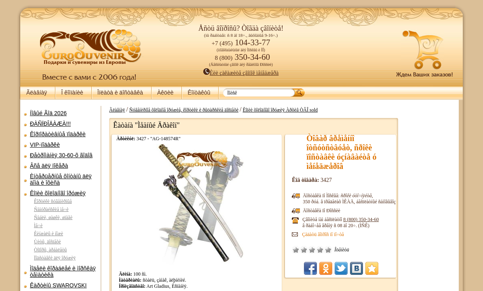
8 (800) (417, 219)
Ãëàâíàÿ (36, 92)
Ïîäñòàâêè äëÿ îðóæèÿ (55, 258)
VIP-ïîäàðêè (45, 144)
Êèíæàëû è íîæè (48, 233)
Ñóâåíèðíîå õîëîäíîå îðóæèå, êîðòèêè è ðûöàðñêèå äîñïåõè (248, 110)
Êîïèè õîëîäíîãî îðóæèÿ (58, 193)
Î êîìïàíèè (72, 92)
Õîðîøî (377, 250)
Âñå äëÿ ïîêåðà (49, 165)
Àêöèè (165, 92)
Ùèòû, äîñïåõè (47, 242)
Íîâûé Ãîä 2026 (48, 113)
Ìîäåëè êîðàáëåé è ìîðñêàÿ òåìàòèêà (63, 271)
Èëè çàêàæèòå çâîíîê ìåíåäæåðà (241, 73)
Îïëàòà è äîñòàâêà (120, 92)
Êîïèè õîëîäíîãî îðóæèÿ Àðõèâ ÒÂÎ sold (344, 110)
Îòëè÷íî (385, 250)
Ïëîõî (360, 250)
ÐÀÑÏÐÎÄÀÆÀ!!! (50, 123)
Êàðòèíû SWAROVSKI (58, 285)
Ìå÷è (38, 225)
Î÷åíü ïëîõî (352, 250)
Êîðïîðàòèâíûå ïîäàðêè (58, 134)
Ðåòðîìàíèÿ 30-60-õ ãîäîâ (61, 155)
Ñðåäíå (369, 250)
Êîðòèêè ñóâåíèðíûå (53, 201)
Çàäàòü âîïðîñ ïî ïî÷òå (380, 234)
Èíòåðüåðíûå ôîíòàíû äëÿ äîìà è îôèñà (61, 179)
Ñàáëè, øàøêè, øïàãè (53, 217)
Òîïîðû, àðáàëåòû (50, 250)
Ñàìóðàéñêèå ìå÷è (51, 209)
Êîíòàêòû (199, 92)
